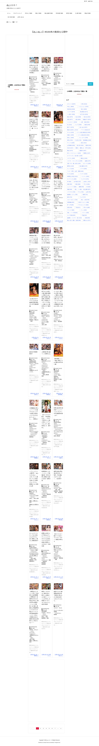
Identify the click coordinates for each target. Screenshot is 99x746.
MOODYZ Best (32, 362)
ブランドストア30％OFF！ (32, 260)
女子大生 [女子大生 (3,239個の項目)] (84, 114)
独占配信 (31, 150)
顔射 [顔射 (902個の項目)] (69, 184)
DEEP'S (31, 629)
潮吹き (35, 200)
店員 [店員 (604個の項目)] (87, 217)
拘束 (43, 376)
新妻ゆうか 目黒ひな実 (34, 505)
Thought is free (57, 742)
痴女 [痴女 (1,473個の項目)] (70, 150)
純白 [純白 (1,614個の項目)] (84, 142)
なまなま (49, 77)
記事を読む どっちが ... (59, 338)
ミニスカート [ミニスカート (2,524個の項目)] (72, 122)
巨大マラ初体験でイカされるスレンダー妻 (58, 151)
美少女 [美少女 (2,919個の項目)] (87, 117)
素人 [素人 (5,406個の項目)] (84, 109)
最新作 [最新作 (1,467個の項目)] (83, 150)
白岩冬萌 (44, 564)
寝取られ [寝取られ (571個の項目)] (86, 220)
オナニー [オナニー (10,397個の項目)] (71, 104)
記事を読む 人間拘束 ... (47, 394)
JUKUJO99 (56, 141)
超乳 (36, 201)
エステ (43, 316)
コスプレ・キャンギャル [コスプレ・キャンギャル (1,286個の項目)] (74, 160)
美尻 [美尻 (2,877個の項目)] (70, 119)
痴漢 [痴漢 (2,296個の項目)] (87, 124)
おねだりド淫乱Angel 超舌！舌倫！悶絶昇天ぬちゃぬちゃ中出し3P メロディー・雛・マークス (33, 125)
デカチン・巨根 (57, 145)
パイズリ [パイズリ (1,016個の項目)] (83, 173)
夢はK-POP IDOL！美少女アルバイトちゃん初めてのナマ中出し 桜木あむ (58, 239)
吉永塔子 (61, 491)
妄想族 (55, 82)
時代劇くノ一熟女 (58, 379)
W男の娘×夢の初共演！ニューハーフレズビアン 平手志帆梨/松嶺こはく (58, 411)
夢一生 (47, 143)
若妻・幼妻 (31, 201)
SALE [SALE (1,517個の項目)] (70, 148)
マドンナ (33, 497)
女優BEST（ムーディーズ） (33, 371)
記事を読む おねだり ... (34, 167)
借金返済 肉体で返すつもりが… (46, 258)
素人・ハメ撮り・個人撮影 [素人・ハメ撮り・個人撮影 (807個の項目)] (82, 189)
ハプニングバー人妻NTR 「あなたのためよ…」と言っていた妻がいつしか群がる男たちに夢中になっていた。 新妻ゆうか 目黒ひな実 (33, 479)
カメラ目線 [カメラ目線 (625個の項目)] (71, 215)
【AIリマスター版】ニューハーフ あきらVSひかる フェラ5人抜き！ (46, 123)
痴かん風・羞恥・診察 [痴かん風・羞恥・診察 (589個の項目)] (74, 220)
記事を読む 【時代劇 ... (59, 394)
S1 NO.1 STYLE (33, 79)
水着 (56, 208)
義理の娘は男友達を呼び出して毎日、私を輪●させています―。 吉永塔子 (58, 475)
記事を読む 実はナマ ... (59, 221)
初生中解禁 (48, 83)
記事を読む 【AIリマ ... (46, 167)
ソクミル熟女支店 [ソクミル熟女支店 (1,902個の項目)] (83, 135)
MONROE (56, 485)
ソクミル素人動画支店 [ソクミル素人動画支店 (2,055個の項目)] (83, 132)
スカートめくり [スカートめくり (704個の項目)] (72, 199)
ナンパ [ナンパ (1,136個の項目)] (70, 168)
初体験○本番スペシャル (33, 90)
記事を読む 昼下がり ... (47, 338)
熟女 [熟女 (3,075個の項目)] (70, 117)
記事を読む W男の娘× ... (58, 457)
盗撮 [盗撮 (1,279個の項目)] (87, 160)
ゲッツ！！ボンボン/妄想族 (58, 611)
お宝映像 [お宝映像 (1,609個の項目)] (71, 145)
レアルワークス (57, 556)
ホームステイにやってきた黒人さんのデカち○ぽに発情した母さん (33, 555)
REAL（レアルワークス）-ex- (58, 550)
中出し (43, 83)
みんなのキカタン (46, 315)
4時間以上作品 (32, 360)
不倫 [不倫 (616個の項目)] (84, 215)
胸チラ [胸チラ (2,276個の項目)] (70, 127)
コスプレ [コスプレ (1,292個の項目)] (71, 158)
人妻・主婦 (48, 255)
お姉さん (44, 77)
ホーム (9, 22)
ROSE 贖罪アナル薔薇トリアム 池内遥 (58, 67)
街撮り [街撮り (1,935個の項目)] (70, 135)
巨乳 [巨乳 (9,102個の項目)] (84, 104)
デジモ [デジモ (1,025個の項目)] (70, 173)
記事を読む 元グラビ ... (47, 105)
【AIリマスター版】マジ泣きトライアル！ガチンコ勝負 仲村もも (58, 537)
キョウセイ (33, 85)
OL (62, 76)
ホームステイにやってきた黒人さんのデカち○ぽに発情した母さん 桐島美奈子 (33, 537)
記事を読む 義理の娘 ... (59, 519)
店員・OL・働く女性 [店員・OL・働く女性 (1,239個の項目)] (74, 163)
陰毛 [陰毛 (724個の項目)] (69, 197)
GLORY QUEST (33, 426)
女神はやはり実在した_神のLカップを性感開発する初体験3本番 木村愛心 (34, 69)
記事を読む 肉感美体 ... (47, 519)
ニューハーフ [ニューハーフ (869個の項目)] (71, 186)
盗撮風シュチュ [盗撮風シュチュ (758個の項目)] (72, 194)
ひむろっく (31, 137)
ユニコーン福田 (45, 321)
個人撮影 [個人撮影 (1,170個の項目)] (83, 166)
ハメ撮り (56, 202)
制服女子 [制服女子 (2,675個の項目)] (87, 119)
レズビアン (44, 441)
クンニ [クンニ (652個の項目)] (84, 210)
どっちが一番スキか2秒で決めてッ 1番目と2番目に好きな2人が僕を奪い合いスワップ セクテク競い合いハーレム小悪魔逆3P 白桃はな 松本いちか (58, 299)
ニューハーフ (46, 141)
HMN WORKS (45, 249)
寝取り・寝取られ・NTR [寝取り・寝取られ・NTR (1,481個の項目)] (83, 148)
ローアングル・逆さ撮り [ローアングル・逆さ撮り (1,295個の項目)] (74, 155)
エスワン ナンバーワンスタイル (34, 83)
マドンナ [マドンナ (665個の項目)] (70, 210)
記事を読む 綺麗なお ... (47, 577)
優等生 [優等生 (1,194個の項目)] (70, 166)
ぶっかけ (44, 199)
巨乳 (32, 200)
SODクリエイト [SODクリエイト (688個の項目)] (83, 202)
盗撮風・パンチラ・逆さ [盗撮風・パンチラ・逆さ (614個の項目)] (74, 217)
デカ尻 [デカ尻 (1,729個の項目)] (78, 140)
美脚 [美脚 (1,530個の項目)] (88, 145)
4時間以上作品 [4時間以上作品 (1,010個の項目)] (72, 176)
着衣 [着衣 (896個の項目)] (77, 184)
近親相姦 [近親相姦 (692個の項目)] (70, 202)
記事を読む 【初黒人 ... (59, 167)
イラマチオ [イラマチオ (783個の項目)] (71, 192)
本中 (56, 260)
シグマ (32, 631)
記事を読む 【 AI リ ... (47, 457)
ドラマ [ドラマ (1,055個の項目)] (83, 168)
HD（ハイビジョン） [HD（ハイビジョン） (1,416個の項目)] (74, 153)
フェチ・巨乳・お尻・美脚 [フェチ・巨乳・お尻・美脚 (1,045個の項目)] (75, 171)
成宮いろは (56, 377)
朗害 (59, 82)
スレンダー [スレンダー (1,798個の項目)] (83, 137)
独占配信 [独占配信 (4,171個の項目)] (84, 111)
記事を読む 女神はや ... (34, 105)
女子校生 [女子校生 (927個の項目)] (77, 181)
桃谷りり (45, 205)
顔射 (32, 203)
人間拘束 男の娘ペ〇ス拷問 (46, 372)
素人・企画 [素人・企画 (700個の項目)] (85, 199)
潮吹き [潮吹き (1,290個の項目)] (84, 158)
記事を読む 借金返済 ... (47, 277)
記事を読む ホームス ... (34, 577)
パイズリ (31, 87)
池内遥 (55, 84)
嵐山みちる (44, 497)
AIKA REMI (44, 611)
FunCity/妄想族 (57, 76)
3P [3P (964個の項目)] (69, 181)
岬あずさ (36, 319)
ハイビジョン (32, 86)
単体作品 (33, 91)
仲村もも (56, 558)
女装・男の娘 (46, 374)
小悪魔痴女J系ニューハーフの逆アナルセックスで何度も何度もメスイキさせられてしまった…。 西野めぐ (34, 413)
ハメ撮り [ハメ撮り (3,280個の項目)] (71, 114)
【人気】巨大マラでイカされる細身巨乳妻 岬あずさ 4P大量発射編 (34, 302)
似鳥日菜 (49, 494)
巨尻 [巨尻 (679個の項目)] (69, 207)
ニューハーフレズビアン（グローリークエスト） (58, 432)
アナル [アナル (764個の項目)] (81, 192)
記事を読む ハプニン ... (34, 519)
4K (36, 78)
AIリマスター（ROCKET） (45, 435)
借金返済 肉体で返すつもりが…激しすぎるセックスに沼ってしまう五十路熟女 (46, 239)
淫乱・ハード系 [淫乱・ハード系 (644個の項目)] (72, 212)
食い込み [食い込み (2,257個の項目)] (83, 127)
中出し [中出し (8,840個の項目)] (70, 106)
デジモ (44, 317)
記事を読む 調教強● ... (34, 277)
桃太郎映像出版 (32, 149)
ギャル (44, 613)
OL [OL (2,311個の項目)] (69, 124)
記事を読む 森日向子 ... (34, 394)
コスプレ (44, 80)
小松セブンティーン (58, 259)
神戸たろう (44, 444)
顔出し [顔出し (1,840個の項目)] (70, 137)
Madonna (31, 493)
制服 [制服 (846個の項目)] (69, 189)
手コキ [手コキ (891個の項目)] (87, 184)
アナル (56, 77)
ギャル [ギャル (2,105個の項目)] (70, 132)
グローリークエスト (33, 431)
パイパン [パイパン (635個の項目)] (85, 212)
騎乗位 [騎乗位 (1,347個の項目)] (87, 153)
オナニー (45, 79)
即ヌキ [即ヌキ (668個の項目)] (87, 207)
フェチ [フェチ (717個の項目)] (83, 197)
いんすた (44, 251)
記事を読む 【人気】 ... (35, 338)
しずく (43, 438)
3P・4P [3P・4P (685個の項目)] (70, 204)
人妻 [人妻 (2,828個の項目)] (78, 119)
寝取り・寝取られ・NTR (33, 501)
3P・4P (33, 78)
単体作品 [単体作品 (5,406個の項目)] (71, 109)
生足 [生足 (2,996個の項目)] (78, 117)
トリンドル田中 (34, 432)
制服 (50, 560)
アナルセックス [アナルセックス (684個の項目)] (83, 204)
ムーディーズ (45, 320)
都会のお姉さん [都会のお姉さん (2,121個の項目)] (72, 129)
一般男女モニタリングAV (33, 636)
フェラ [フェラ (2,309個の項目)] (78, 124)
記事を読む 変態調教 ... (47, 221)
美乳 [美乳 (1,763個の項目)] (70, 140)
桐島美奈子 (31, 561)
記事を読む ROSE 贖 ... (59, 105)
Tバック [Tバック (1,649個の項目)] (70, 142)
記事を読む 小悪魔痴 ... (34, 457)
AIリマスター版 (45, 134)
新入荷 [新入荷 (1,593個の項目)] (80, 145)
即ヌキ (36, 199)
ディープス (31, 632)
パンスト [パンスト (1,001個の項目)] (85, 176)
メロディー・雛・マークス (33, 142)
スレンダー (56, 144)
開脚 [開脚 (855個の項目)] (81, 186)
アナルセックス (57, 78)
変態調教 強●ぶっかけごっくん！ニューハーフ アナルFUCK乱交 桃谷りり (46, 185)
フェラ (43, 143)
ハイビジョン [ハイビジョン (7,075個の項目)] (83, 106)
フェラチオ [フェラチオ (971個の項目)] (85, 179)
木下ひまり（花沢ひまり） (58, 206)
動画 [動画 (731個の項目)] (85, 194)
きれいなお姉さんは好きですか (46, 554)
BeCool (43, 135)
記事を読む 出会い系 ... (34, 221)
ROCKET (45, 437)
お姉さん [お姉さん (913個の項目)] (87, 181)
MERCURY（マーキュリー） (46, 196)
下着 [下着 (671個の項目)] (77, 207)
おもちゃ (31, 80)
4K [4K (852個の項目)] (88, 186)
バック (55, 146)
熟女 (56, 492)
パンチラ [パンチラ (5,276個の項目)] (71, 111)
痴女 (48, 618)
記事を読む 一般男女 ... (34, 655)
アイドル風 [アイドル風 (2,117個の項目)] (85, 129)
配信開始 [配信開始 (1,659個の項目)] (87, 140)
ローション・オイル (33, 145)
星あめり (57, 153)
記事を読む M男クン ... (46, 655)
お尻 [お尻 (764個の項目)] (88, 192)
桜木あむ (60, 260)
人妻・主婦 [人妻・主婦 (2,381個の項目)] (85, 122)
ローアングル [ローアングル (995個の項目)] (71, 179)
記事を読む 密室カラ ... (59, 655)
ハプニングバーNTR (33, 495)
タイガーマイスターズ (46, 139)
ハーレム (56, 318)
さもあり (56, 313)
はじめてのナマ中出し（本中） (58, 250)
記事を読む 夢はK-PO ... (59, 277)
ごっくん (45, 198)
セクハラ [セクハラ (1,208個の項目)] (87, 163)
